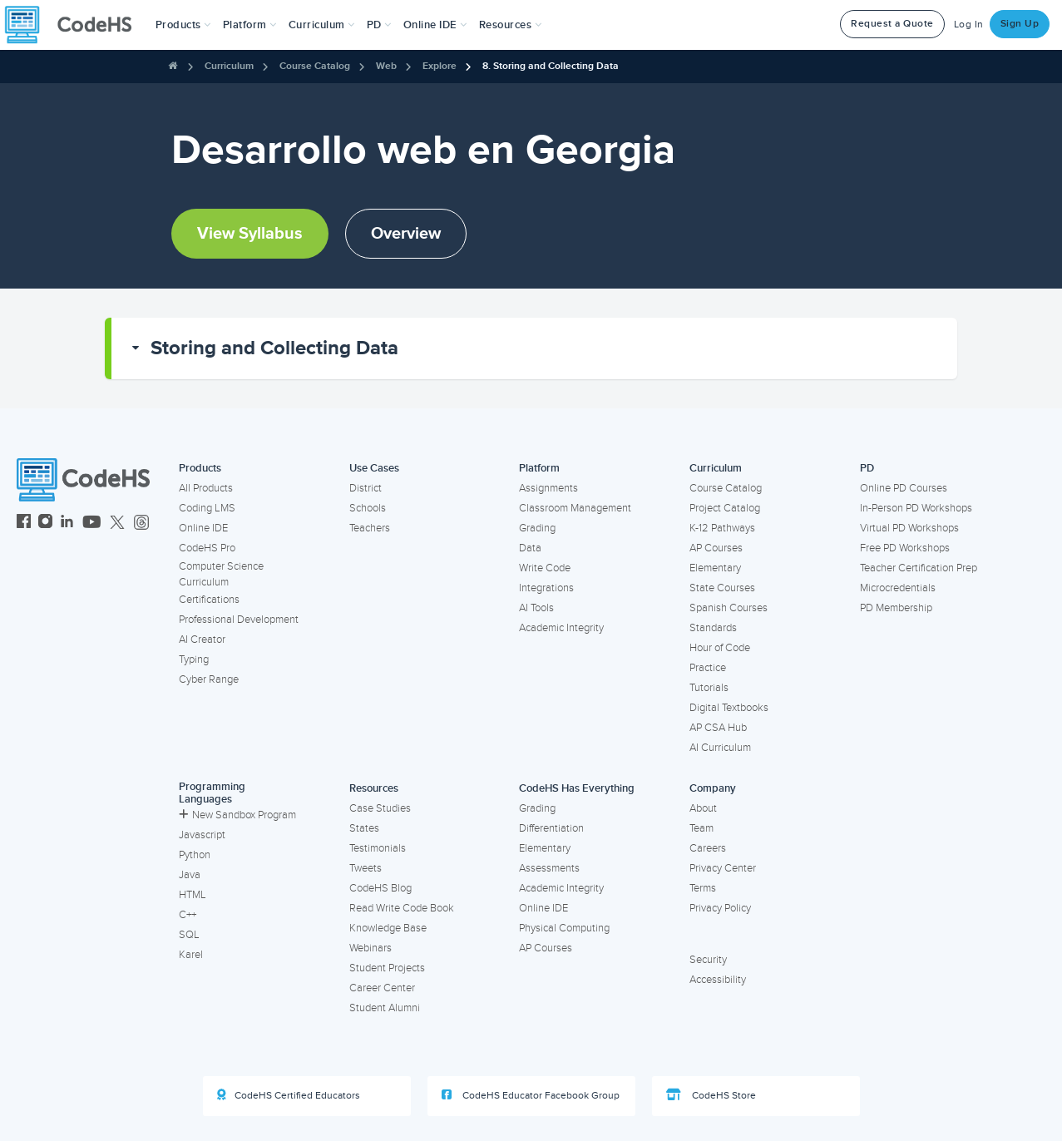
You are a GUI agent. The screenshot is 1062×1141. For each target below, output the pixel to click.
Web (386, 66)
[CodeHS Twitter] (117, 523)
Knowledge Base (388, 928)
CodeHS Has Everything (577, 788)
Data (530, 548)
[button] (183, 25)
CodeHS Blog (380, 888)
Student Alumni (384, 1008)
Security (708, 959)
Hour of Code (719, 647)
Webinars (370, 948)
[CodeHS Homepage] (75, 25)
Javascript (202, 835)
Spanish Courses (728, 608)
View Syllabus (250, 234)
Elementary (715, 568)
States (364, 828)
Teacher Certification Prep (918, 568)
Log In (969, 24)
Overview (406, 234)
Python (194, 855)
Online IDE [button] (435, 25)
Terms (702, 888)
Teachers (369, 528)
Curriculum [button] (322, 25)
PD (867, 468)
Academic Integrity (561, 628)
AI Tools (536, 608)
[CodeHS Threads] (141, 523)
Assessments (549, 868)
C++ (187, 914)
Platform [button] (250, 25)
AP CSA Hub (718, 727)
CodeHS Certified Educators (288, 1095)
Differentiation (551, 828)
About (703, 808)
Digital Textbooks (728, 707)
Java (189, 875)
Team (701, 828)
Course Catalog (314, 66)
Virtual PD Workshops (909, 528)
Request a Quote (892, 23)
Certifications (209, 599)
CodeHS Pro (207, 548)
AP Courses (716, 548)
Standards (713, 628)
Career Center (382, 988)
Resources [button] (510, 25)
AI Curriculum (720, 747)
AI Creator (202, 639)
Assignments (548, 488)
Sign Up (1020, 23)
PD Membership (896, 608)
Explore (439, 66)
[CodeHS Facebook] (24, 523)
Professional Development (239, 619)
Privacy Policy (720, 908)
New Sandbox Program (237, 815)
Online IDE (203, 528)
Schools (367, 508)
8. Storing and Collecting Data (550, 66)
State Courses (722, 588)
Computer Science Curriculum (221, 574)
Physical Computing (564, 928)
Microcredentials (898, 588)
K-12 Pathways (722, 528)
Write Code (545, 568)
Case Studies (380, 808)
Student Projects (387, 968)
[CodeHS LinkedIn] (67, 523)
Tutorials (709, 687)
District (365, 488)
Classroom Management (575, 508)
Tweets (365, 868)
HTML (192, 894)
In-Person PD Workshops (916, 508)
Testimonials (377, 848)
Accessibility (717, 979)
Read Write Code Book (401, 908)
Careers (707, 848)
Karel (191, 954)
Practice (707, 667)
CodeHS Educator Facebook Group (531, 1095)
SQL (189, 934)
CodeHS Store (711, 1095)
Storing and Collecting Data (274, 348)
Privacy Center (722, 868)
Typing (194, 659)
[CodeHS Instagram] (45, 523)
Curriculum (229, 66)
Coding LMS (207, 508)
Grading (537, 528)
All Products (206, 488)
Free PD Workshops (905, 548)
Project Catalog (724, 508)
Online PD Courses (903, 488)
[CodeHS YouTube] (91, 523)
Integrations (546, 588)
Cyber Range (209, 679)
